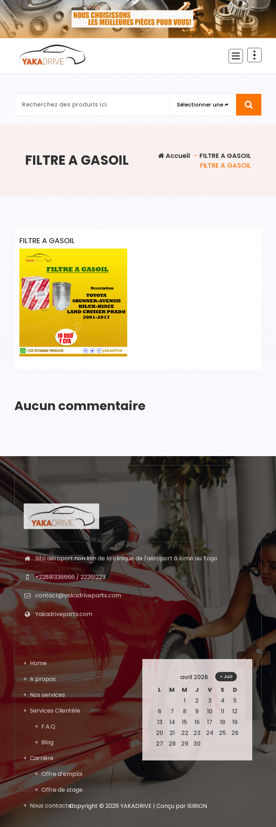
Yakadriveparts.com (63, 718)
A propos (43, 810)
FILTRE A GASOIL (225, 155)
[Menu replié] (236, 56)
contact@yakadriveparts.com (78, 700)
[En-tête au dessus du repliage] (254, 55)
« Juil (226, 808)
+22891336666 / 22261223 (70, 681)
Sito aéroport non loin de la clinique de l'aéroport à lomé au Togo (126, 663)
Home (38, 795)
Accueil (174, 155)
